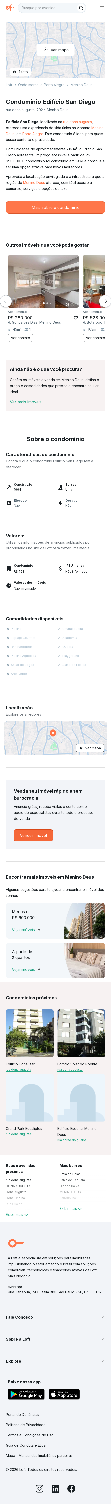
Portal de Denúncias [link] (22, 1414)
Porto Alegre (32, 134)
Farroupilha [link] (68, 1198)
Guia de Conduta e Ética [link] (26, 1445)
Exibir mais (17, 1215)
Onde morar (28, 85)
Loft (9, 85)
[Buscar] (81, 8)
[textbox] (52, 8)
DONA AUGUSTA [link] (18, 1186)
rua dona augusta (77, 122)
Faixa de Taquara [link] (72, 1180)
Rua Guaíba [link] (14, 1204)
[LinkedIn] (55, 1489)
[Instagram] (40, 1489)
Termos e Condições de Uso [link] (30, 1435)
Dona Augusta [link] (16, 1192)
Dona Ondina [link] (15, 1198)
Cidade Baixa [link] (69, 1186)
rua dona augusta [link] (18, 1180)
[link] (33, 835)
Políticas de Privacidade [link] (26, 1425)
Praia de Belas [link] (70, 1174)
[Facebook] (71, 1489)
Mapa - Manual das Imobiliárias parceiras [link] (39, 1455)
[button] (55, 738)
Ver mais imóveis (25, 401)
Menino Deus (34, 182)
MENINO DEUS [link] (70, 1192)
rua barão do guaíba (72, 1140)
